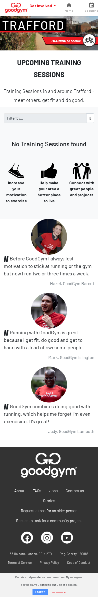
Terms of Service (20, 563)
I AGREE (40, 592)
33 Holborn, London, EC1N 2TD (31, 554)
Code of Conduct (78, 563)
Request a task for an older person (49, 510)
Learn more (58, 592)
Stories (49, 500)
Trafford (33, 25)
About (19, 490)
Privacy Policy (49, 563)
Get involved (41, 5)
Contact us (75, 490)
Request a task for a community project (49, 520)
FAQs (36, 490)
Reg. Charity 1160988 (74, 554)
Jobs (53, 490)
